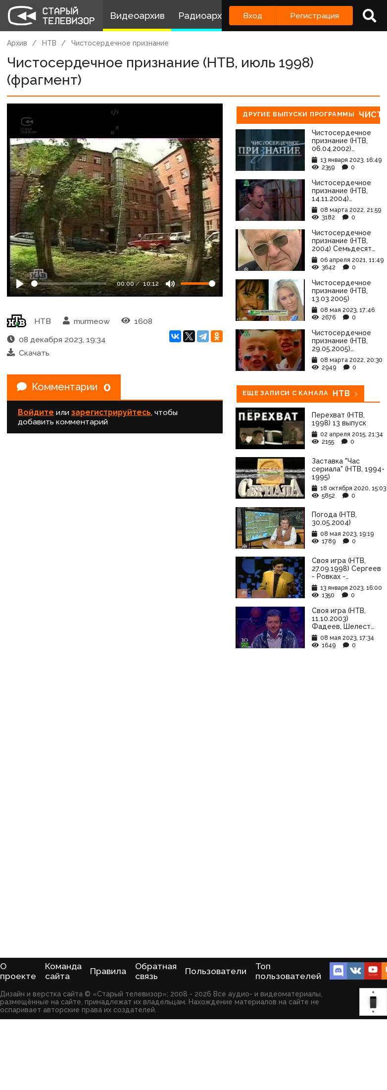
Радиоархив (205, 15)
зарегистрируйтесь (111, 412)
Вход (252, 15)
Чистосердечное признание (120, 43)
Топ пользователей (288, 971)
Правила (108, 971)
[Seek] (68, 283)
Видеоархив (137, 15)
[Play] (20, 284)
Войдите (36, 412)
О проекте (18, 971)
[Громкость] (198, 283)
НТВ (49, 43)
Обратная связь (156, 971)
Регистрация (314, 15)
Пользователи (215, 971)
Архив (17, 43)
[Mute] (170, 284)
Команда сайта (63, 971)
